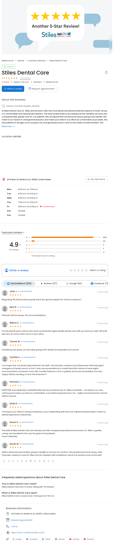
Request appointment (21, 520)
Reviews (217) (48, 283)
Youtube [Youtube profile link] (74, 539)
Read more (8, 126)
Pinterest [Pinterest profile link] (89, 539)
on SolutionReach (25, 291)
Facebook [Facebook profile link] (31, 539)
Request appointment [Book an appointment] (41, 88)
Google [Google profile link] (17, 539)
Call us (14, 526)
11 (48, 461)
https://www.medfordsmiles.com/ (27, 532)
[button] (4, 461)
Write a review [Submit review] (13, 88)
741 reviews (25, 78)
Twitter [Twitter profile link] (46, 539)
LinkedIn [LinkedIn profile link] (60, 539)
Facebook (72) (99, 283)
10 (44, 461)
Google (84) (73, 283)
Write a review (19, 270)
